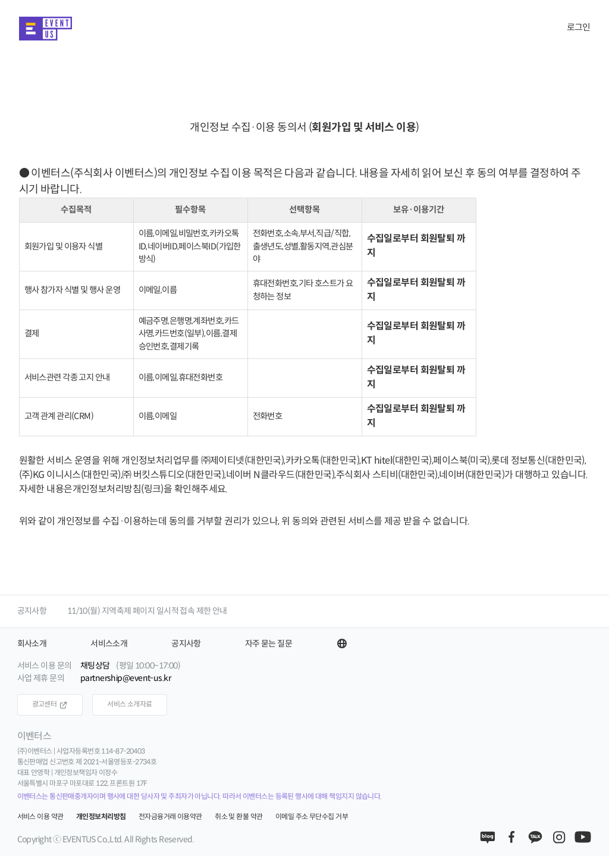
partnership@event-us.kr (125, 678)
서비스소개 (108, 644)
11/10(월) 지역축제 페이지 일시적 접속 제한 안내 (147, 611)
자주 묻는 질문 (269, 644)
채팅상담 (95, 666)
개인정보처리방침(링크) (118, 489)
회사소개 (32, 644)
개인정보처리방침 (101, 817)
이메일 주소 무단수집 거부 (311, 817)
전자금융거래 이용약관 (170, 817)
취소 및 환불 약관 (238, 817)
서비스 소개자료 (129, 704)
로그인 (579, 27)
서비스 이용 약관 (40, 817)
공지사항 (32, 611)
